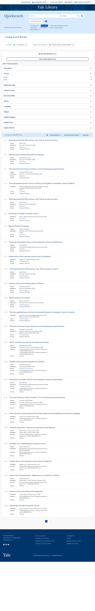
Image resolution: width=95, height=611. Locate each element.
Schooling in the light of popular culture (23, 213)
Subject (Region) (9, 117)
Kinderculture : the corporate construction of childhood (29, 256)
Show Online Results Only (47, 59)
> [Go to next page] (51, 522)
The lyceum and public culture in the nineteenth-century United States (35, 242)
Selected (85, 135)
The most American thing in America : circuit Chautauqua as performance (36, 169)
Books (5, 77)
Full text (23, 147)
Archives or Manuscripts (59, 25)
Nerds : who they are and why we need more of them (29, 342)
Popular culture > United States (60, 45)
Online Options (25, 261)
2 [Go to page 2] (48, 521)
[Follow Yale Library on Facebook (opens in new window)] (4, 544)
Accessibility (71, 536)
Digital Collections (56, 27)
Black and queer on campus (19, 226)
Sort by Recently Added (71, 135)
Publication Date (9, 85)
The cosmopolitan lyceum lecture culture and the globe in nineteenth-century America (42, 312)
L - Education (18, 45)
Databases (43, 27)
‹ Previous (14, 135)
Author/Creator (9, 90)
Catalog (44, 25)
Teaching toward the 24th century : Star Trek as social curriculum (32, 140)
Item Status (8, 68)
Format (6, 73)
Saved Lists (25, 2)
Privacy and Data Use (74, 541)
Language (7, 106)
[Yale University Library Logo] (47, 7)
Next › (21, 135)
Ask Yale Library (56, 2)
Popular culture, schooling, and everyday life (26, 491)
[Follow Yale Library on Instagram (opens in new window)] (6, 544)
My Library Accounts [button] (82, 2)
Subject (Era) (8, 122)
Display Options (55, 135)
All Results (34, 25)
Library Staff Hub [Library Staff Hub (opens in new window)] (72, 543)
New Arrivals (35, 29)
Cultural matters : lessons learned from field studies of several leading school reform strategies (44, 413)
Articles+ (33, 27)
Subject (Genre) (9, 128)
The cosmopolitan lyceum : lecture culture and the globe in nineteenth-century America (42, 183)
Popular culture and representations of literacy (26, 155)
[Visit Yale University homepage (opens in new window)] (6, 554)
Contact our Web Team (42, 543)
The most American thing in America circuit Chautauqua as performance (36, 326)
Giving (69, 538)
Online (5, 79)
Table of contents (25, 386)
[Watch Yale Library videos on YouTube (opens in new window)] (8, 544)
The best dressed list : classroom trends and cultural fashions (32, 428)
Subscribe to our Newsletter (44, 541)
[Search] (44, 16)
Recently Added (9, 96)
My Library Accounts (42, 538)
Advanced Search (36, 21)
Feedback (69, 2)
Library (6, 101)
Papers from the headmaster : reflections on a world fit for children (34, 475)
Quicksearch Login (39, 2)
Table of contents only (27, 368)
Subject (6, 112)
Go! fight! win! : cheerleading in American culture (27, 444)
